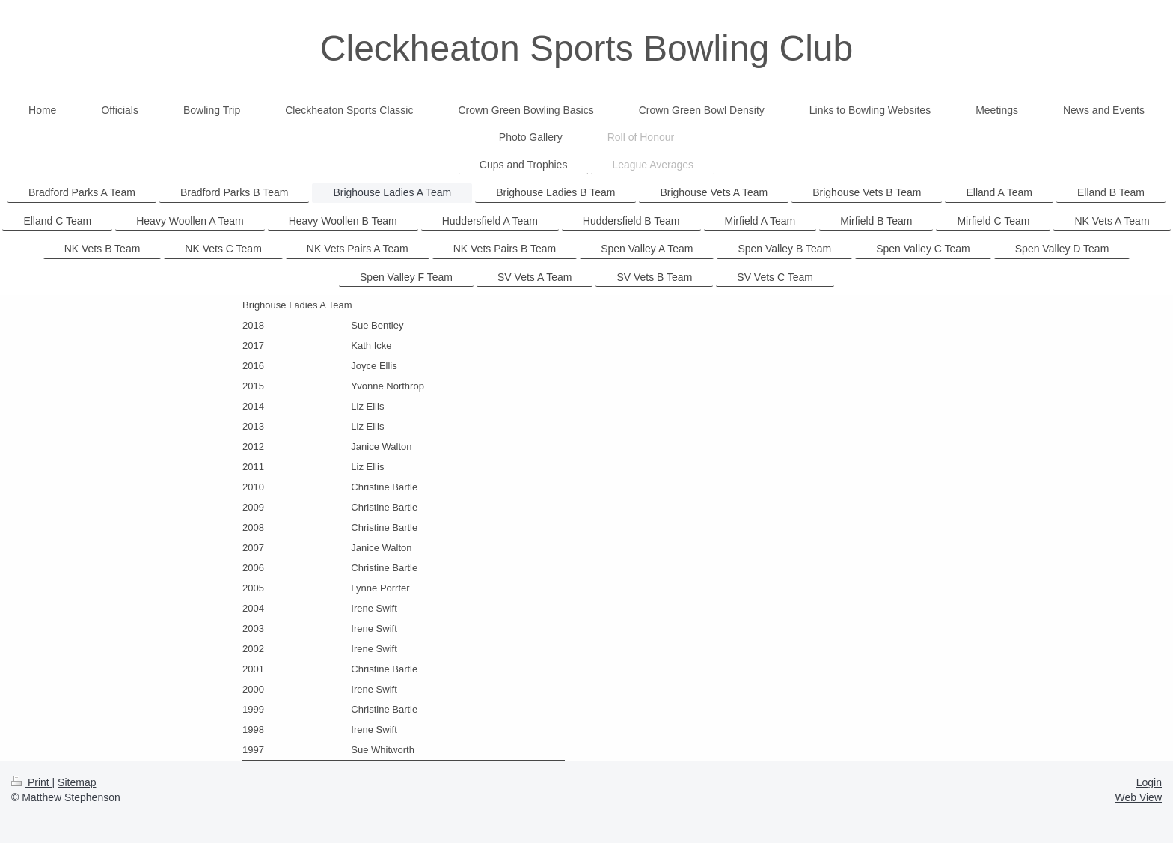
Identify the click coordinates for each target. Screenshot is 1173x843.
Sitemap (77, 782)
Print (31, 782)
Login (1149, 782)
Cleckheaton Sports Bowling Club (586, 48)
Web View (1138, 797)
